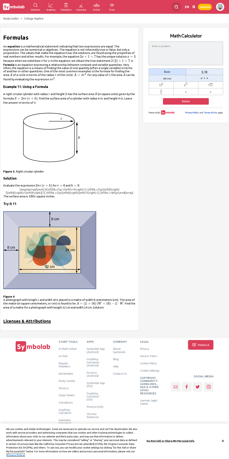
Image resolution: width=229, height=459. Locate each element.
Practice (64, 388)
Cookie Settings (150, 370)
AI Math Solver (68, 348)
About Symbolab (119, 350)
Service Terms (148, 356)
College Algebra (33, 18)
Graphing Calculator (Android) (93, 362)
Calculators (66, 402)
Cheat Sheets (67, 395)
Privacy (144, 348)
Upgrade (205, 6)
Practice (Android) (93, 374)
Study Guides (11, 18)
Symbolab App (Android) (96, 350)
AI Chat (63, 356)
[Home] (33, 351)
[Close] (223, 442)
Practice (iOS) (95, 406)
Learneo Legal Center (148, 402)
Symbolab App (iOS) (96, 384)
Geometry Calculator (65, 421)
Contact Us (120, 373)
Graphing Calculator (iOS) (93, 396)
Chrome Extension (93, 415)
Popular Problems (64, 365)
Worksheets (66, 373)
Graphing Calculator (65, 411)
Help (116, 366)
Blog (116, 359)
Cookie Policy (148, 363)
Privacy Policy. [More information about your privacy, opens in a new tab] (15, 456)
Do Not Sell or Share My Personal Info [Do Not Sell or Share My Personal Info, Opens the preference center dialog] (170, 442)
